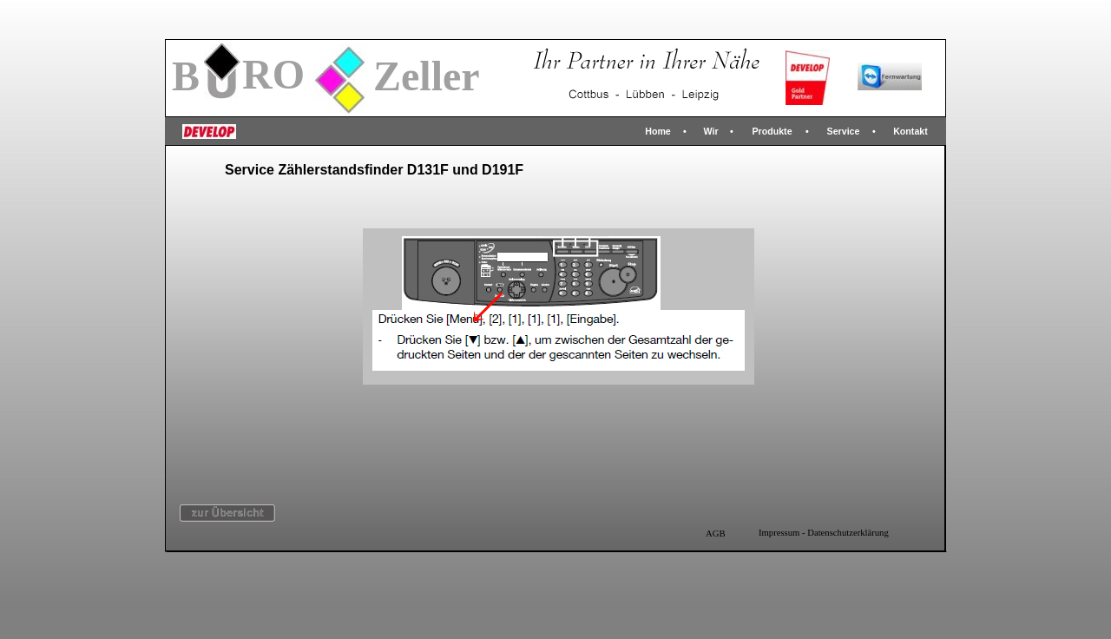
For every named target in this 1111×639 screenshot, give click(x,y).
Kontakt (910, 131)
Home (658, 131)
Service (843, 131)
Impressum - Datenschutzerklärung (824, 532)
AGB (716, 533)
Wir (710, 131)
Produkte (772, 131)
